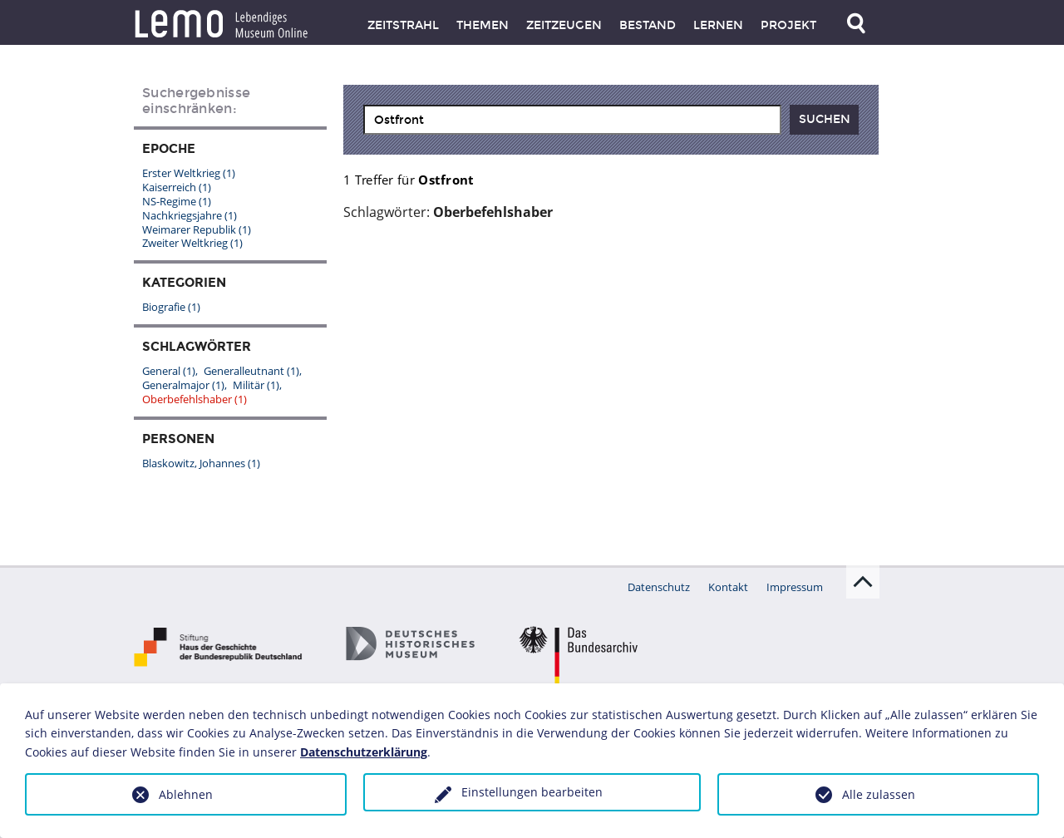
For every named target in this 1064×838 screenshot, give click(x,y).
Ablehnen (186, 794)
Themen (482, 25)
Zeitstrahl (403, 25)
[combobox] (572, 120)
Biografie (171, 306)
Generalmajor (183, 384)
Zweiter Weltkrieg (192, 242)
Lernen (718, 25)
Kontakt (728, 586)
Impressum (794, 586)
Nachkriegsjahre (189, 215)
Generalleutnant (251, 370)
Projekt (788, 25)
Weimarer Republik (196, 229)
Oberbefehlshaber (194, 399)
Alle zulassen (878, 794)
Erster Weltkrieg (188, 172)
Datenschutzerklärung (363, 752)
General (168, 370)
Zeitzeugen (564, 25)
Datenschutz (659, 586)
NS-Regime (176, 201)
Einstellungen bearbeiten (532, 792)
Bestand (647, 25)
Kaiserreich (176, 187)
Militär (256, 384)
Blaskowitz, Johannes (201, 463)
